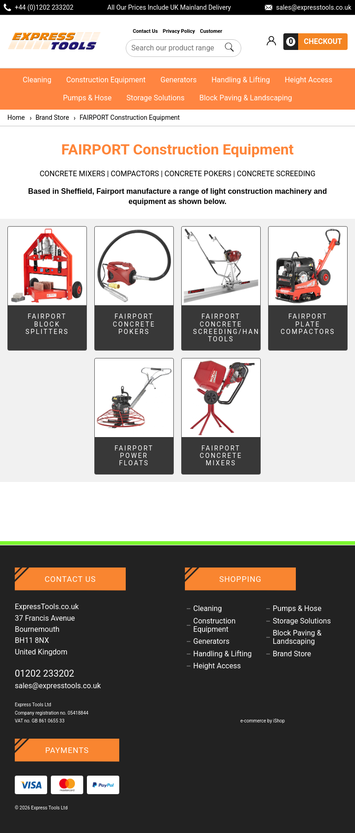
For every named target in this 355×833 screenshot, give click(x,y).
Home (16, 117)
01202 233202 (44, 673)
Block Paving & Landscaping (245, 97)
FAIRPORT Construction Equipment (126, 117)
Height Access (308, 79)
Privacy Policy (179, 31)
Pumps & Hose (87, 97)
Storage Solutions (156, 97)
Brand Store (49, 117)
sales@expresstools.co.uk (58, 685)
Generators (178, 79)
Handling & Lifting (240, 79)
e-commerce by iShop (262, 720)
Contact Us (146, 31)
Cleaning (37, 79)
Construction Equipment (106, 79)
